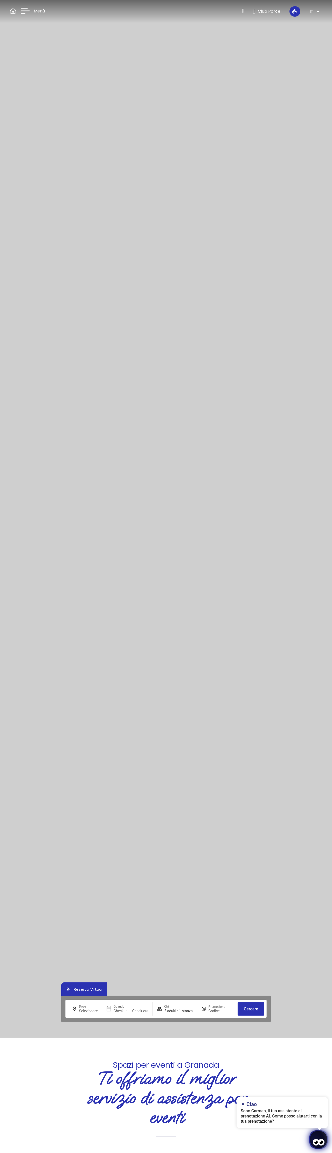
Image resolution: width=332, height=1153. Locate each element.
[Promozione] (221, 1011)
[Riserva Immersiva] (294, 11)
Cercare (251, 1009)
